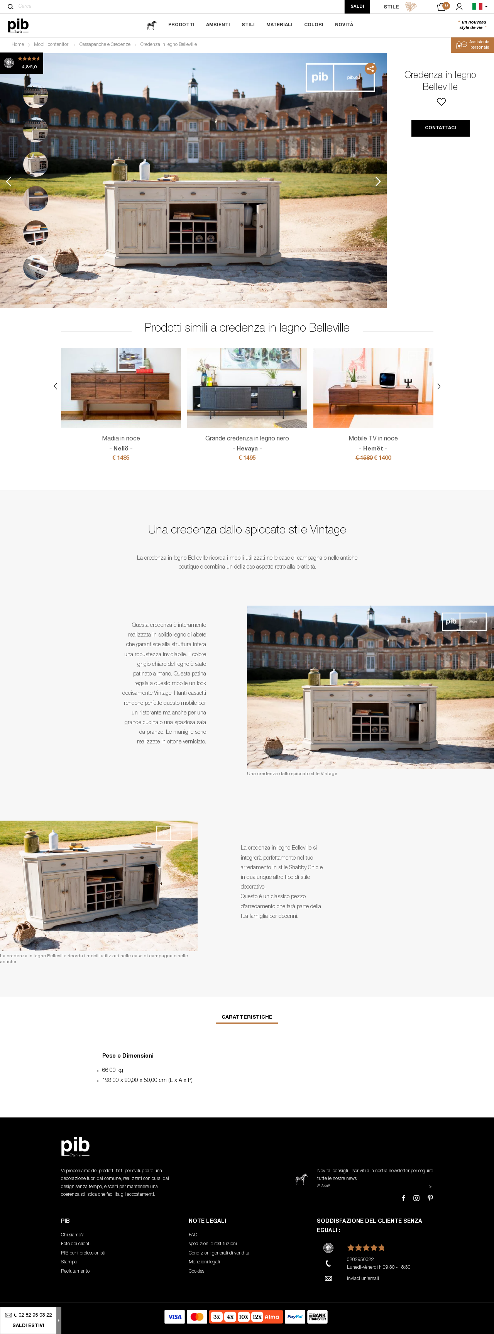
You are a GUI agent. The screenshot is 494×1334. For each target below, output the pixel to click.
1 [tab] (35, 95)
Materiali (279, 25)
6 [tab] (35, 267)
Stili (248, 25)
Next (378, 181)
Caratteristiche (247, 1017)
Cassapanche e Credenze (105, 44)
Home (18, 44)
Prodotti (181, 25)
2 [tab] (35, 129)
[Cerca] (11, 6)
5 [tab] (35, 232)
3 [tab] (35, 164)
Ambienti (218, 25)
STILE (400, 7)
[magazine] (151, 25)
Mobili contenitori (51, 44)
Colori (313, 25)
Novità (344, 25)
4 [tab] (35, 198)
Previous (8, 181)
